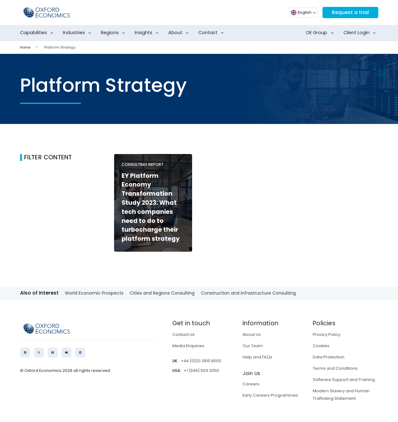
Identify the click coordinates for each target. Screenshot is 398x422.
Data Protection (328, 357)
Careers (251, 384)
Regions (114, 32)
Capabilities (38, 32)
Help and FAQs (257, 357)
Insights (148, 32)
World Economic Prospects (94, 293)
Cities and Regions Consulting (162, 293)
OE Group (321, 32)
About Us (252, 334)
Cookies (321, 345)
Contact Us (183, 334)
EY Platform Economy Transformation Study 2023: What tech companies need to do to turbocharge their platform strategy (151, 207)
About (179, 32)
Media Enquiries (188, 345)
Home (25, 47)
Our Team (253, 345)
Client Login (360, 32)
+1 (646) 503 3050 (201, 370)
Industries (78, 32)
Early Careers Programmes (270, 395)
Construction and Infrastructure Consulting (248, 293)
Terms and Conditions (335, 368)
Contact (212, 32)
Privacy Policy (326, 334)
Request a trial (350, 12)
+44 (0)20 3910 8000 (201, 360)
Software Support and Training (344, 379)
